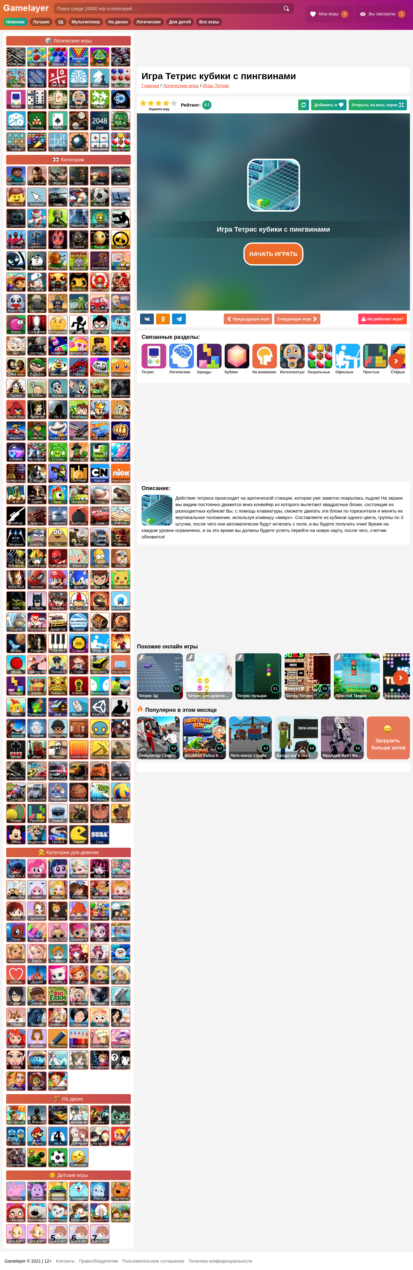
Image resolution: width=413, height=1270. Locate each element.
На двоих (118, 21)
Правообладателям (98, 1261)
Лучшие (41, 21)
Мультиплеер (86, 21)
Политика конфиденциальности (220, 1261)
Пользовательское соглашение (153, 1261)
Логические (148, 21)
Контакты (65, 1261)
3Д (60, 21)
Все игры (209, 21)
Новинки (15, 21)
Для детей (180, 21)
